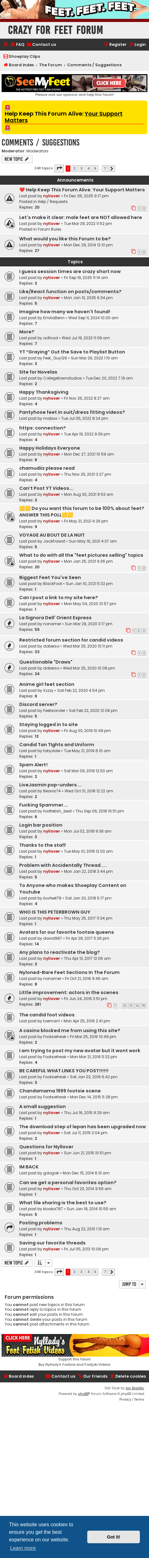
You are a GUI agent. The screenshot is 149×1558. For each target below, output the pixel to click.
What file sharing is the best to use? (62, 1203)
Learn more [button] (23, 1548)
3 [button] (81, 168)
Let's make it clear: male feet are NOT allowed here (80, 217)
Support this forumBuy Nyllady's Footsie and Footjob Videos (74, 1350)
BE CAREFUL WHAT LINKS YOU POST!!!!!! (63, 1071)
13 (130, 1006)
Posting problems (40, 1223)
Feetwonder (54, 710)
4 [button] (88, 168)
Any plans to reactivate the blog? (59, 952)
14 (137, 1006)
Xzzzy (48, 690)
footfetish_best (57, 811)
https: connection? (42, 428)
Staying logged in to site (48, 724)
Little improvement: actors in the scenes (68, 992)
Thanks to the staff (42, 845)
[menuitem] (17, 45)
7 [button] (105, 168)
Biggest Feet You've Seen (50, 577)
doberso (51, 646)
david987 (52, 938)
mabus (50, 418)
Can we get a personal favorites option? (68, 1182)
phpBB (83, 1393)
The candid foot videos (47, 1015)
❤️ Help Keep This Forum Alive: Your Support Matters (82, 190)
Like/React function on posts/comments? (70, 291)
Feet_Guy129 (55, 358)
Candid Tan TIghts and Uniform (56, 744)
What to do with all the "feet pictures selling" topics (81, 555)
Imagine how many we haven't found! (64, 312)
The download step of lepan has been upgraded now (82, 1126)
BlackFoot (52, 583)
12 (124, 1006)
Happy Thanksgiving (43, 392)
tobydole (51, 750)
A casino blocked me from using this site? (69, 1030)
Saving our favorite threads (52, 1243)
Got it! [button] (113, 1536)
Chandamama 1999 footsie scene (60, 1091)
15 (143, 1006)
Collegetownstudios (62, 378)
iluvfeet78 (52, 898)
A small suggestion (42, 1106)
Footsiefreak (54, 1036)
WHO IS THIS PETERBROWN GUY (54, 912)
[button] (59, 168)
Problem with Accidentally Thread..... (63, 865)
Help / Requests (53, 201)
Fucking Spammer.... (43, 805)
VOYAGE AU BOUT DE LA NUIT (52, 535)
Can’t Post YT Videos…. (46, 488)
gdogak (51, 1173)
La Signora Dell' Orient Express (55, 618)
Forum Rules (49, 229)
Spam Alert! (33, 765)
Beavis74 (52, 791)
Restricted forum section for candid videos (71, 640)
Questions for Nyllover (46, 1147)
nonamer (52, 623)
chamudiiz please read (47, 468)
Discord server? (38, 704)
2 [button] (74, 168)
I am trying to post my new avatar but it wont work (79, 1050)
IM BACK (29, 1167)
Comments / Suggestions (40, 142)
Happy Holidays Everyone (49, 448)
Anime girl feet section (46, 684)
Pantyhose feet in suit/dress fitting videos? (72, 412)
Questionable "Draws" (45, 662)
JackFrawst (54, 541)
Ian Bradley (135, 1388)
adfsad (50, 338)
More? (26, 332)
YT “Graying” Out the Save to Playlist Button (72, 352)
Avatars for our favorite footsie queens (66, 932)
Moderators (37, 151)
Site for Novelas (38, 372)
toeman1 (51, 1021)
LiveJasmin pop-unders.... (50, 785)
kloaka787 (53, 1208)
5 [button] (95, 168)
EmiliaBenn (54, 317)
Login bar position (40, 825)
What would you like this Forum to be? (65, 239)
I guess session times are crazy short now (70, 271)
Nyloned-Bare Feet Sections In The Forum (69, 972)
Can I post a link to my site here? (58, 597)
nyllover (51, 196)
